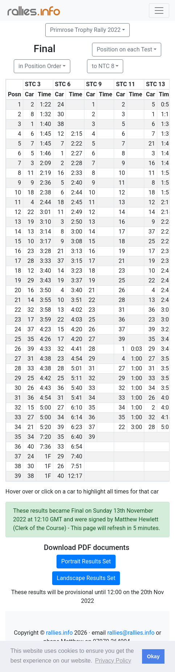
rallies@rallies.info (130, 632)
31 (121, 309)
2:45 (76, 202)
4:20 (76, 329)
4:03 (76, 319)
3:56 (166, 368)
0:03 (136, 348)
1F (48, 456)
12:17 (75, 475)
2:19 (45, 172)
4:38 (45, 358)
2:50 (76, 221)
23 (31, 251)
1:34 (166, 124)
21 (152, 143)
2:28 (76, 163)
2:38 (45, 192)
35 (31, 339)
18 (31, 192)
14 (121, 212)
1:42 (166, 153)
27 (91, 339)
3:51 (76, 300)
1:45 (45, 133)
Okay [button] (153, 656)
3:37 (76, 280)
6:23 (76, 427)
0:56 (166, 104)
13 (121, 202)
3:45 (166, 339)
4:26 (45, 339)
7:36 (45, 446)
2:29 (166, 241)
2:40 (76, 182)
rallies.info (59, 632)
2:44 (76, 192)
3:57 (166, 378)
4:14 (166, 417)
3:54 (166, 358)
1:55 (166, 182)
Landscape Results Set (86, 578)
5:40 (76, 388)
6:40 (76, 436)
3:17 (45, 241)
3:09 (166, 319)
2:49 (76, 212)
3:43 (45, 280)
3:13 (76, 251)
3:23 (76, 270)
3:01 (45, 212)
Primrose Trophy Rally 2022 (85, 29)
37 (152, 231)
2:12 (166, 202)
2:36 (45, 182)
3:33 (45, 260)
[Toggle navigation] (159, 10)
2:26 (166, 231)
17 (121, 231)
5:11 (76, 378)
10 (121, 172)
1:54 (166, 172)
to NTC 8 (103, 66)
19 (31, 221)
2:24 (166, 221)
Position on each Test (124, 49)
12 (60, 133)
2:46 (166, 290)
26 (121, 290)
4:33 (45, 348)
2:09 (45, 163)
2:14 (166, 212)
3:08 (76, 241)
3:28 (45, 251)
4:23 (45, 329)
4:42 (45, 378)
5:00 (45, 407)
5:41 (76, 397)
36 (152, 309)
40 (31, 446)
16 (152, 163)
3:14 (45, 231)
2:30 (166, 251)
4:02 (76, 309)
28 (31, 260)
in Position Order (39, 66)
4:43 (45, 388)
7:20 (45, 436)
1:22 (45, 104)
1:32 (45, 114)
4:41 (76, 348)
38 (60, 124)
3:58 (45, 309)
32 (31, 309)
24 (60, 104)
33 (31, 368)
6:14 (76, 417)
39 (152, 329)
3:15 (76, 260)
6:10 (76, 407)
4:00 (166, 397)
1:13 (166, 114)
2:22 (76, 143)
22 (31, 212)
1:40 (45, 124)
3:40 (45, 270)
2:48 (166, 300)
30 (60, 114)
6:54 (76, 446)
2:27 (76, 153)
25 (152, 241)
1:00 (136, 358)
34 (152, 388)
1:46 (45, 153)
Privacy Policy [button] (113, 661)
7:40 (76, 456)
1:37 (166, 133)
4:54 (76, 358)
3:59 (45, 319)
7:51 (76, 466)
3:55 (45, 300)
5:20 (45, 427)
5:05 (166, 427)
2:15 (76, 133)
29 (31, 280)
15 (91, 241)
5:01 (76, 368)
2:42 (166, 270)
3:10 (45, 221)
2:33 (76, 172)
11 (31, 172)
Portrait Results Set (86, 561)
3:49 (166, 348)
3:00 (76, 231)
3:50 (45, 290)
